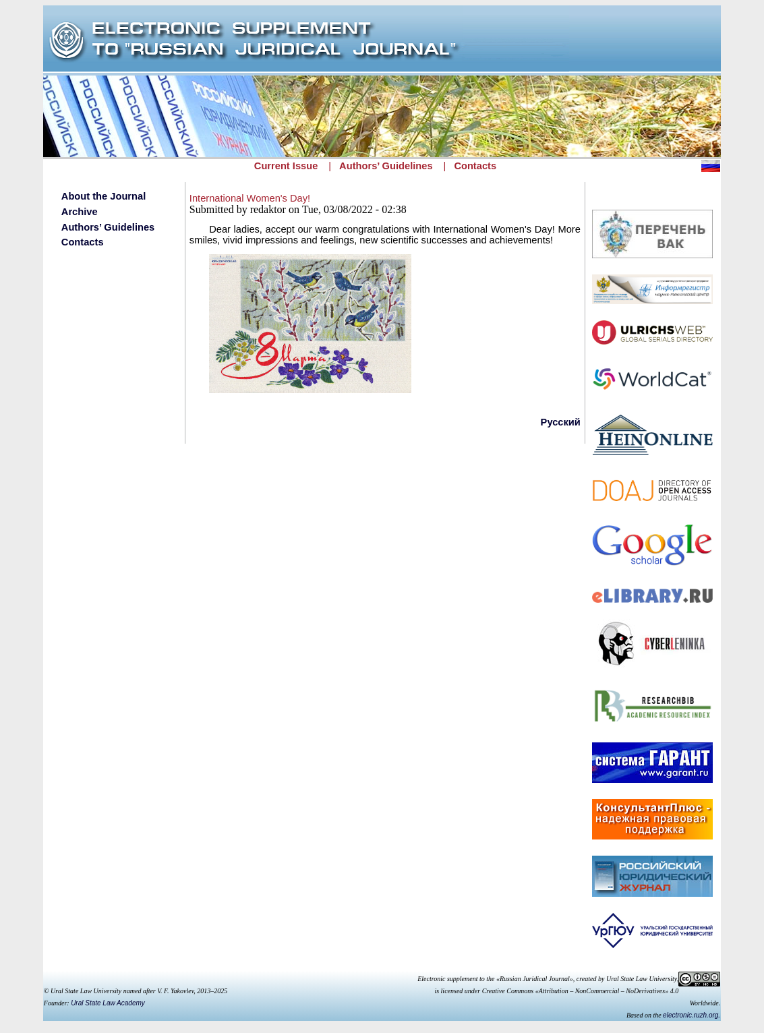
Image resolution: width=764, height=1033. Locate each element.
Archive (79, 211)
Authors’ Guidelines (385, 165)
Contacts (475, 165)
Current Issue (286, 165)
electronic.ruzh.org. (691, 1015)
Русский (561, 422)
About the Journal (103, 196)
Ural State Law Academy (108, 1003)
